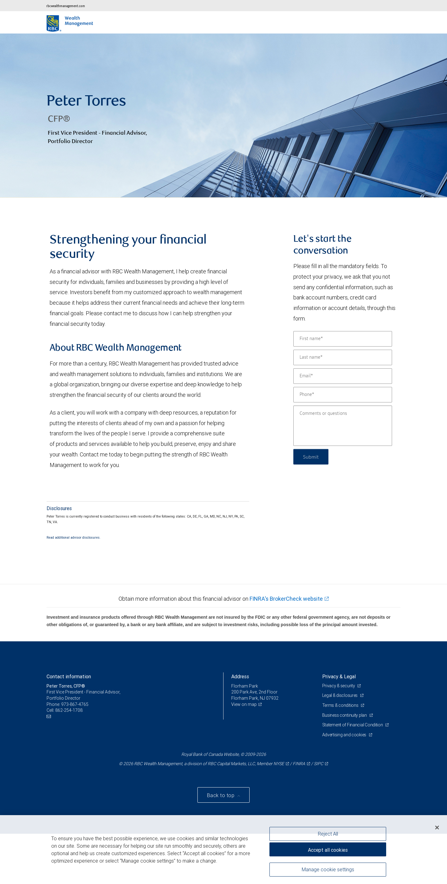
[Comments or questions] (342, 426)
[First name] (342, 339)
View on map (244, 704)
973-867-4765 (74, 704)
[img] (223, 116)
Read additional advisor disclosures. (74, 537)
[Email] (342, 376)
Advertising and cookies (344, 735)
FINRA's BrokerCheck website (286, 598)
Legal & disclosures (340, 695)
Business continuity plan (345, 715)
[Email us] (49, 717)
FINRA (299, 763)
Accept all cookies (328, 850)
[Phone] (342, 394)
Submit (311, 457)
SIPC (318, 763)
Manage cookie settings (328, 869)
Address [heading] (240, 676)
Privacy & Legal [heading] (339, 676)
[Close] (437, 827)
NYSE (278, 763)
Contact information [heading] (69, 676)
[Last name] (342, 357)
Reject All (328, 834)
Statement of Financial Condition (353, 725)
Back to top (221, 795)
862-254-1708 (69, 710)
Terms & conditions (340, 705)
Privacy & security (339, 686)
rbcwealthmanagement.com (65, 6)
